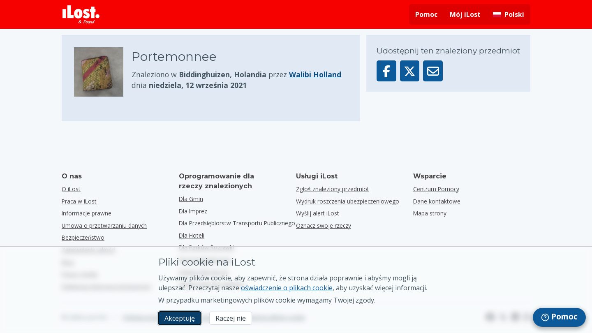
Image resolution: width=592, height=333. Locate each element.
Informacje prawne (86, 213)
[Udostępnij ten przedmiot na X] (410, 70)
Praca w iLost (79, 201)
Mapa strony (429, 213)
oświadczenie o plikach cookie (287, 287)
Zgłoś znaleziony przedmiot (332, 189)
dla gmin (191, 199)
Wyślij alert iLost (317, 213)
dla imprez (193, 211)
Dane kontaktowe (436, 201)
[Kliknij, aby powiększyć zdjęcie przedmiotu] (103, 72)
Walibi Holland (315, 74)
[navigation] (559, 317)
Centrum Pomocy (436, 189)
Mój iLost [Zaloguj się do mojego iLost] (465, 14)
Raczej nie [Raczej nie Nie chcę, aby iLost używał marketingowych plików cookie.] (230, 318)
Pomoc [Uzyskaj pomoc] (426, 14)
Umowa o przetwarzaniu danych (104, 225)
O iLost (71, 189)
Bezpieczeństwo (83, 237)
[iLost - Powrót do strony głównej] (81, 14)
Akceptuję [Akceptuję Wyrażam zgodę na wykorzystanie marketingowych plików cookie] (179, 318)
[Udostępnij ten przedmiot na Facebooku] (386, 70)
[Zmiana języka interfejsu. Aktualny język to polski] (508, 14)
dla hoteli (191, 235)
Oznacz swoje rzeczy (323, 225)
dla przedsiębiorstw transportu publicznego (237, 223)
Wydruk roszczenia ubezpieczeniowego (347, 201)
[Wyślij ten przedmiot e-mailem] (433, 70)
